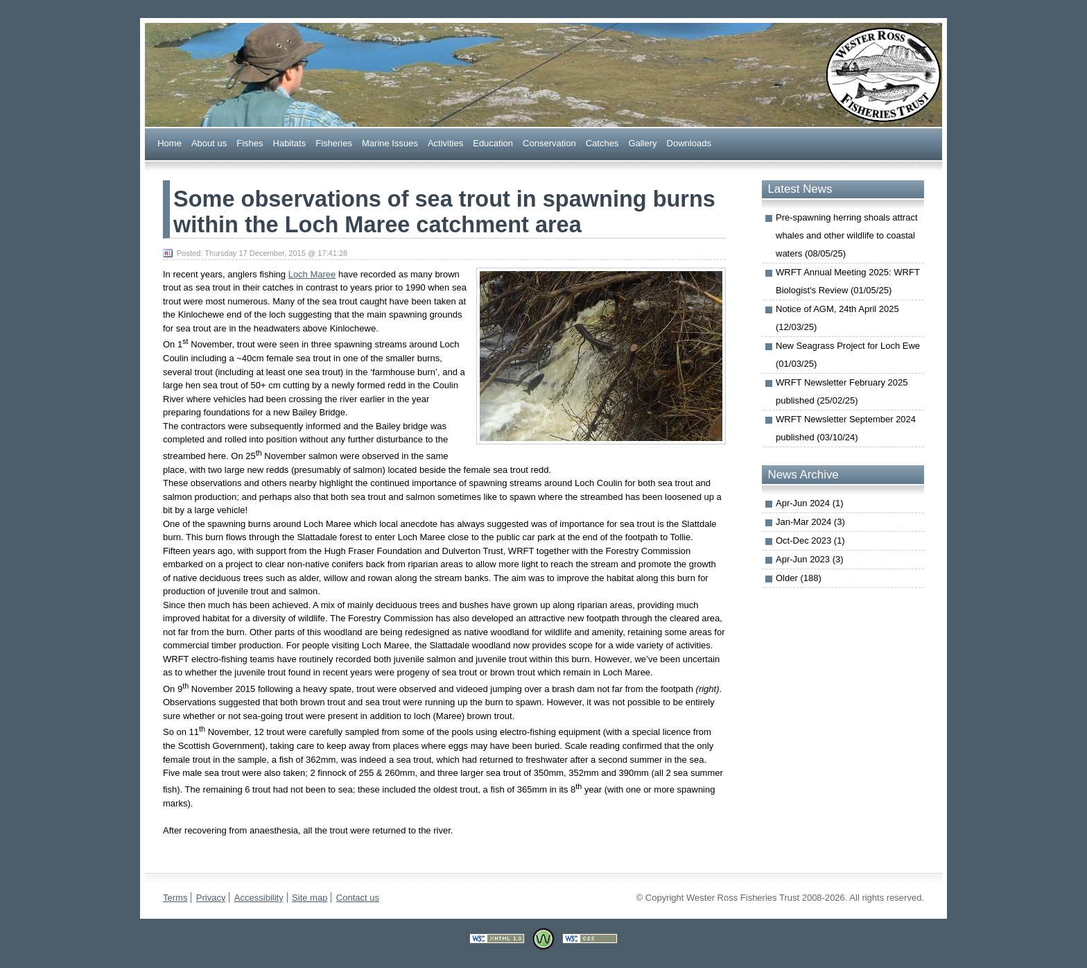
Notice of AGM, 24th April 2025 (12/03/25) (837, 318)
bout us (209, 142)
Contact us (357, 897)
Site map (309, 897)
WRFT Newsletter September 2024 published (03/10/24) (846, 428)
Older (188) (798, 578)
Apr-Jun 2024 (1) (810, 503)
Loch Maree (312, 274)
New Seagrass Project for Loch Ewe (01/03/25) (848, 354)
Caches (602, 142)
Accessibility (259, 897)
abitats (289, 142)
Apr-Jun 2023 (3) (810, 559)
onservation (549, 142)
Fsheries (333, 142)
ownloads (689, 142)
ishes (249, 142)
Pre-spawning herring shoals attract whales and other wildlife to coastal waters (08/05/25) (847, 235)
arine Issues (390, 142)
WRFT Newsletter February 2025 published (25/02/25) (842, 391)
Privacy (211, 897)
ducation (493, 142)
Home (169, 142)
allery (642, 142)
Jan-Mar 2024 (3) (810, 522)
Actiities (445, 142)
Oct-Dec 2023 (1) (810, 540)
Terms (175, 897)
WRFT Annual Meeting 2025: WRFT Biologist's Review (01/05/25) (848, 281)
